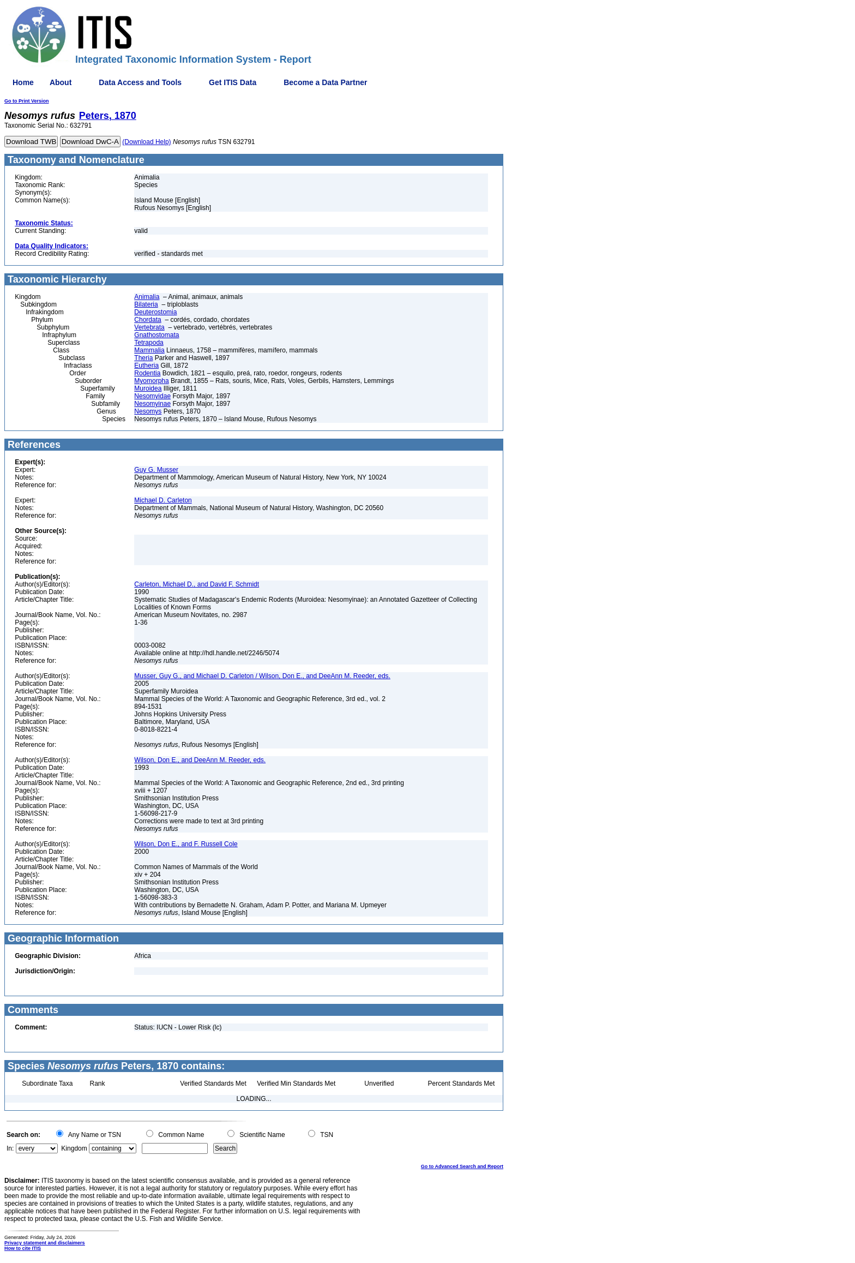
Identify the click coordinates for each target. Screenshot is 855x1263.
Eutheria (146, 365)
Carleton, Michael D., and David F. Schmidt (196, 584)
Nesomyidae (152, 396)
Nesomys (147, 411)
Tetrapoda (148, 342)
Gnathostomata (156, 335)
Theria (143, 358)
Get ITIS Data (232, 82)
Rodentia (147, 373)
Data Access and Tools (140, 82)
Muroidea (147, 388)
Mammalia (149, 350)
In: (10, 1148)
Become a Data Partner (325, 82)
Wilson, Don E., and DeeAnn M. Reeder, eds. (200, 760)
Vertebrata (149, 327)
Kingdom (74, 1148)
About (60, 82)
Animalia (146, 297)
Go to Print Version (26, 101)
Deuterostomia (155, 312)
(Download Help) (146, 142)
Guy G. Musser (156, 470)
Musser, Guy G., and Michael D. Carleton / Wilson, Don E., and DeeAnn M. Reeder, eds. (262, 676)
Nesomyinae (152, 404)
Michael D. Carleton (162, 500)
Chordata (147, 320)
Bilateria (146, 304)
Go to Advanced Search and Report (462, 1166)
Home (23, 82)
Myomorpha (151, 381)
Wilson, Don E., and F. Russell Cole (185, 844)
